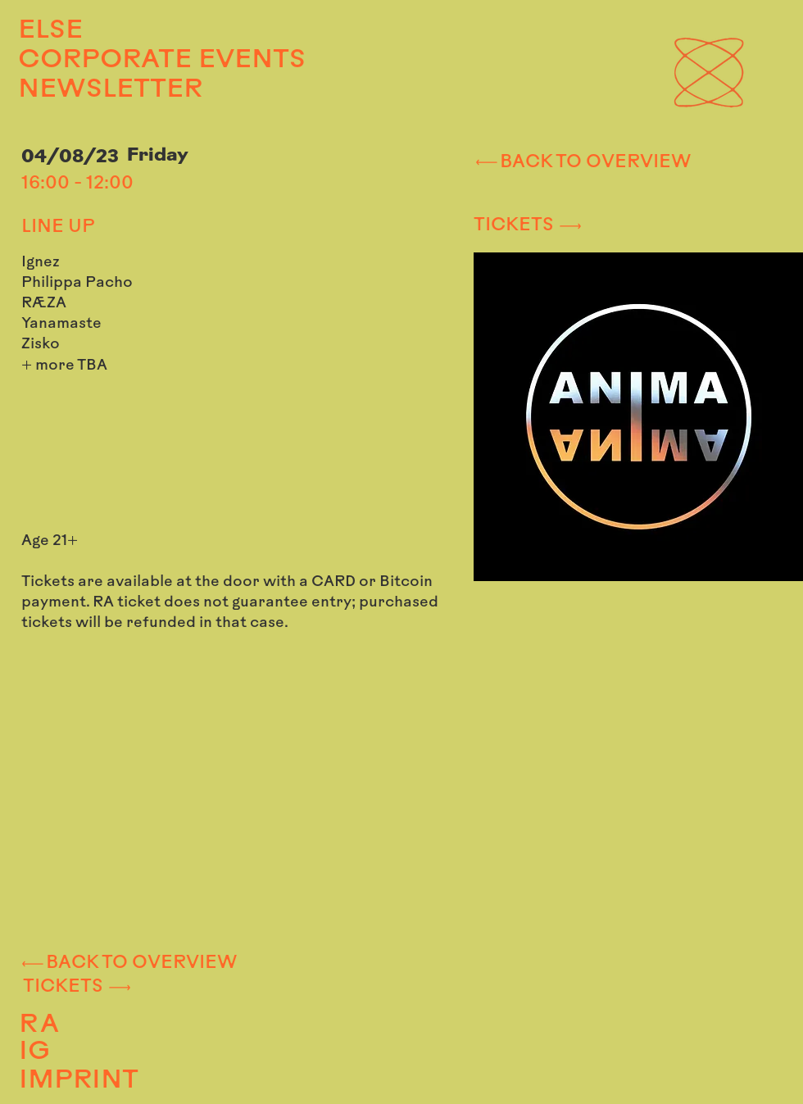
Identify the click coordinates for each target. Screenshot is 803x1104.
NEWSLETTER (110, 90)
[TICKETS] (613, 226)
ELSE (50, 31)
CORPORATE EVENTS (136, 61)
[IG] (127, 1053)
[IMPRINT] (137, 1081)
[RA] (129, 1025)
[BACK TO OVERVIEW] (581, 162)
